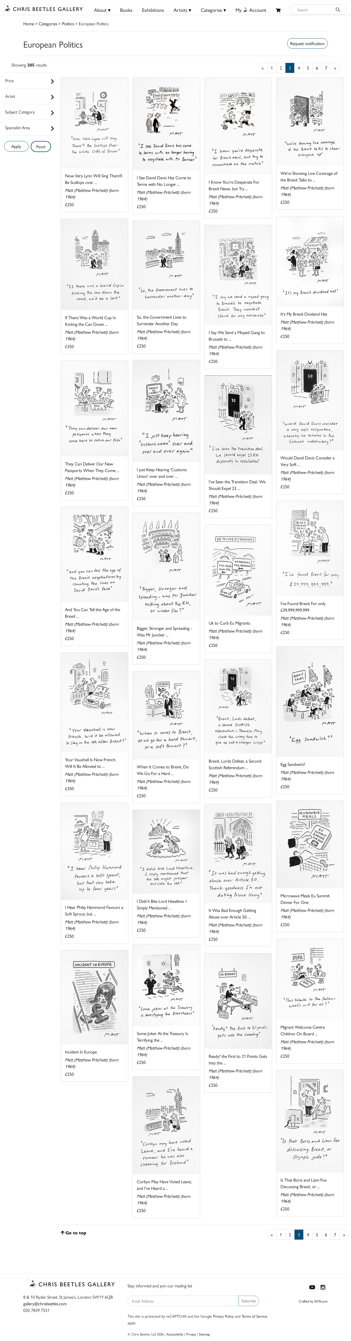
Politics (68, 23)
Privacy (191, 1334)
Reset (41, 146)
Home (28, 23)
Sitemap (204, 1334)
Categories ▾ (213, 9)
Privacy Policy (223, 1316)
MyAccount (251, 9)
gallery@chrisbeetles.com (45, 1303)
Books (126, 9)
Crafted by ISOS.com (313, 1301)
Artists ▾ (182, 9)
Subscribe (249, 1300)
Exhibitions (153, 9)
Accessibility (174, 1334)
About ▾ (102, 9)
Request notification (307, 43)
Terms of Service (254, 1316)
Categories (48, 23)
